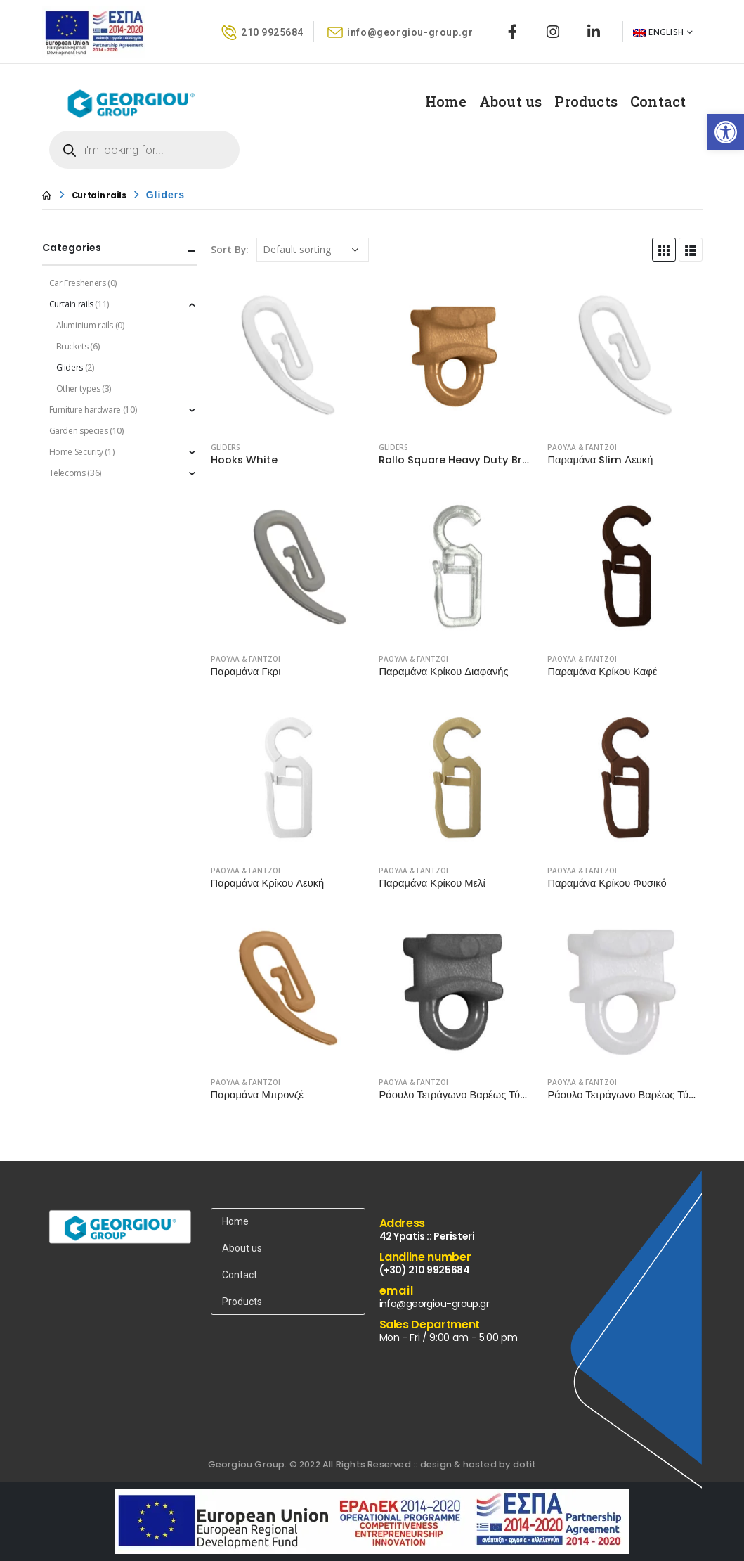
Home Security (76, 452)
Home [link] (445, 101)
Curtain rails (71, 304)
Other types (78, 388)
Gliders (225, 447)
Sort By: (230, 249)
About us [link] (510, 101)
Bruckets (72, 346)
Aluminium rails (85, 325)
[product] (288, 353)
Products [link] (586, 101)
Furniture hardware (85, 410)
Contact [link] (658, 101)
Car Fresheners (77, 283)
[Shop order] (312, 250)
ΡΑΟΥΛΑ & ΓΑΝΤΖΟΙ (582, 447)
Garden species (78, 431)
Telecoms (67, 473)
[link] (725, 132)
